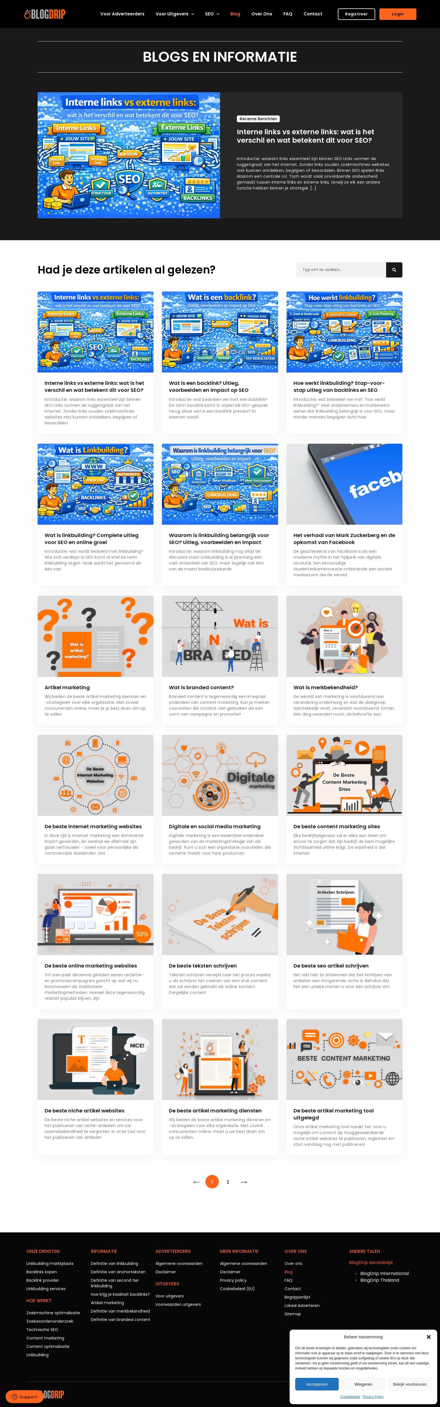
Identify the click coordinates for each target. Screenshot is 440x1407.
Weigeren (363, 1384)
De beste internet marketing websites (93, 826)
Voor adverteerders (122, 14)
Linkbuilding (37, 1355)
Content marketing (45, 1338)
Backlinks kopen (41, 1272)
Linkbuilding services (46, 1289)
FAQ (287, 14)
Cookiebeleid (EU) (237, 1289)
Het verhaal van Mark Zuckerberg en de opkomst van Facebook (344, 539)
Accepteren (317, 1384)
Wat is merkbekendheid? (326, 687)
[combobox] (341, 269)
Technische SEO (42, 1329)
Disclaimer (165, 1272)
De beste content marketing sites (337, 826)
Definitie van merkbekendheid (120, 1311)
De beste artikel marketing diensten (215, 1110)
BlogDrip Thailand (379, 1280)
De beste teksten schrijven (203, 965)
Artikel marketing (67, 687)
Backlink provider (42, 1280)
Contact (313, 14)
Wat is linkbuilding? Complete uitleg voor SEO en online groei (92, 539)
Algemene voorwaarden (179, 1263)
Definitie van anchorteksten (118, 1272)
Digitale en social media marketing (215, 826)
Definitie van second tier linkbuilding (115, 1283)
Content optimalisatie (48, 1346)
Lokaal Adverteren (302, 1305)
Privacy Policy (373, 1397)
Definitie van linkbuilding (114, 1263)
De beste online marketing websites (91, 965)
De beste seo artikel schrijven (331, 965)
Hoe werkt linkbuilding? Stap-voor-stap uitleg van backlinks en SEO (339, 386)
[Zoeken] (394, 269)
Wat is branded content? (201, 687)
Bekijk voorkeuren (410, 1384)
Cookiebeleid (350, 1397)
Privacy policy (233, 1280)
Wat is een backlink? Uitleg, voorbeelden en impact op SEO (209, 386)
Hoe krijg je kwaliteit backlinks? (120, 1294)
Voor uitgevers (175, 14)
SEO (212, 14)
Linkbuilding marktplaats (50, 1263)
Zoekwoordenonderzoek (49, 1321)
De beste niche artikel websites (84, 1110)
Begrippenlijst (297, 1297)
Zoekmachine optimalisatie (53, 1313)
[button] (429, 1337)
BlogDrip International (384, 1273)
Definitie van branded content (120, 1319)
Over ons (261, 14)
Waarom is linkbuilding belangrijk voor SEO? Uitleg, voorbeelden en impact (219, 539)
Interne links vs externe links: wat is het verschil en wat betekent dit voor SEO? (94, 386)
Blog (235, 14)
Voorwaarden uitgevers (178, 1304)
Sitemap (293, 1314)
